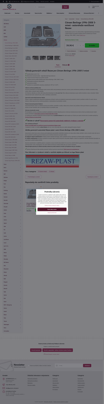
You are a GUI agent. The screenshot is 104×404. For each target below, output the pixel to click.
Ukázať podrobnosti (52, 212)
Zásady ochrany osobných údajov (52, 205)
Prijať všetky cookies (52, 209)
